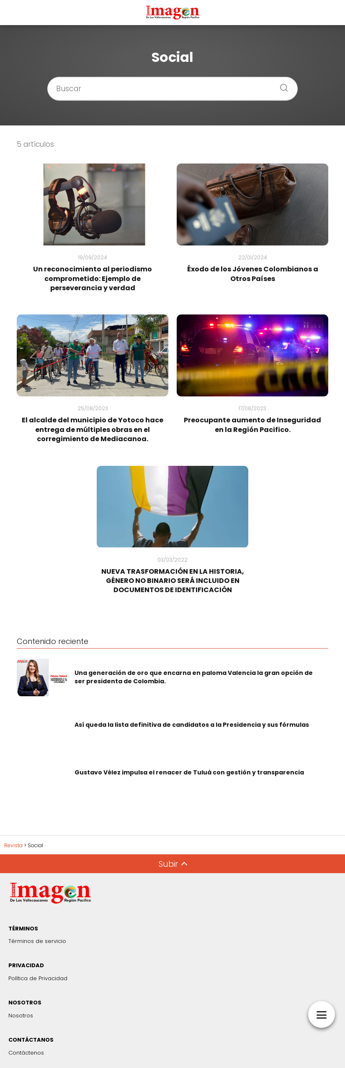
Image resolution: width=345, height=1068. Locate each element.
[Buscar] (281, 85)
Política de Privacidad (37, 978)
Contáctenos (26, 1053)
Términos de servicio (37, 941)
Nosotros (20, 1015)
